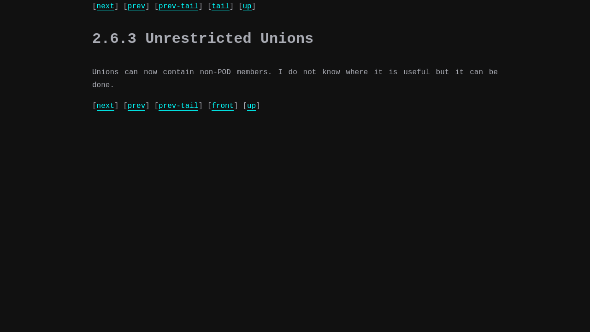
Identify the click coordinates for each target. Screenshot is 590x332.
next (105, 6)
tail (220, 6)
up (246, 6)
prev (136, 6)
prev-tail (178, 6)
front (223, 106)
